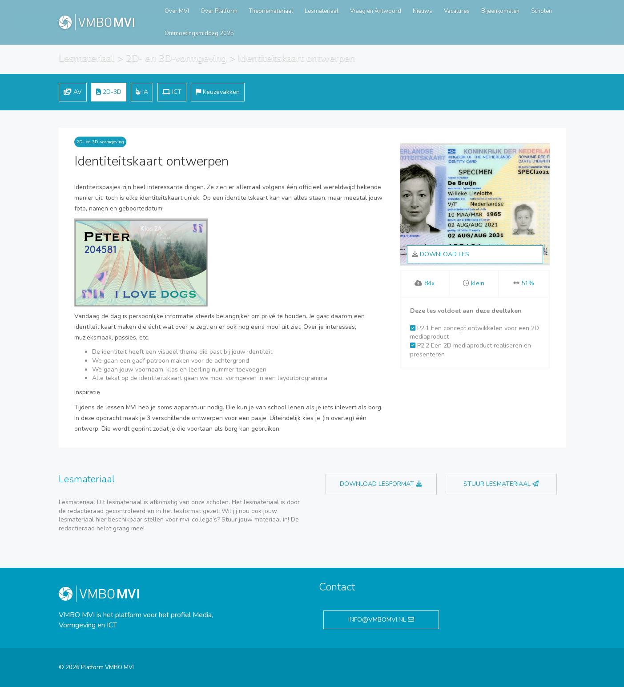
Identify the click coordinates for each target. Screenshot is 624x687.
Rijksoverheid (529, 146)
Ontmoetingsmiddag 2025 (199, 33)
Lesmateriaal (321, 11)
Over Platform (219, 11)
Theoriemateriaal (271, 11)
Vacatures (457, 11)
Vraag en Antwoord (375, 11)
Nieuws (422, 11)
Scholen (541, 11)
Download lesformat (381, 484)
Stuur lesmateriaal (501, 484)
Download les (440, 254)
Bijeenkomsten (500, 11)
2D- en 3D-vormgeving (176, 58)
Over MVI (177, 11)
